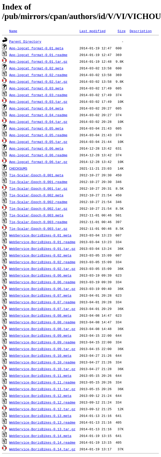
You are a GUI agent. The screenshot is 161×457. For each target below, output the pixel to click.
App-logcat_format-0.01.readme (38, 54)
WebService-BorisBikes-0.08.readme (42, 322)
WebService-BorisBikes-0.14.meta (40, 435)
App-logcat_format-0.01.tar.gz (38, 61)
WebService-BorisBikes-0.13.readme (42, 422)
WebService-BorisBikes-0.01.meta (40, 235)
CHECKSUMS (18, 168)
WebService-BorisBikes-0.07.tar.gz (42, 308)
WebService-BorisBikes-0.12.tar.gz (42, 409)
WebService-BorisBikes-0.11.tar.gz (42, 389)
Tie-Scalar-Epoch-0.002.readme (38, 201)
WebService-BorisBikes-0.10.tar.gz (42, 369)
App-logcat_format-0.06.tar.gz (38, 161)
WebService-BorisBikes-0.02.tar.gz (42, 268)
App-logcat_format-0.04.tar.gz (38, 121)
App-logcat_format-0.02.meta (36, 68)
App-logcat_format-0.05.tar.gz (38, 141)
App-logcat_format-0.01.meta (36, 48)
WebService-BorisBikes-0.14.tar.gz (42, 449)
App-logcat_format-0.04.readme (38, 115)
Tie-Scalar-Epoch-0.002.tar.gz (38, 208)
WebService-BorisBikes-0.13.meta (40, 415)
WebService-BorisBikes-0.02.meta (40, 255)
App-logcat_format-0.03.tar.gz (38, 101)
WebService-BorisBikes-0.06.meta (40, 275)
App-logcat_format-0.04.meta (36, 108)
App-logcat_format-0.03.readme (38, 95)
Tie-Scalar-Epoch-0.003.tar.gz (38, 228)
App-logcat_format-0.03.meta (36, 88)
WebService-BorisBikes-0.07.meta (40, 295)
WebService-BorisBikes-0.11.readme (42, 382)
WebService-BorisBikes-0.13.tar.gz (42, 429)
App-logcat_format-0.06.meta (36, 148)
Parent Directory (25, 41)
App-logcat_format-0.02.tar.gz (38, 81)
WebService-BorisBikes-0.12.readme (42, 402)
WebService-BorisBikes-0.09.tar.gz (42, 348)
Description (141, 31)
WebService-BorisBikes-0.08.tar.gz (42, 328)
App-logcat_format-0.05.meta (36, 128)
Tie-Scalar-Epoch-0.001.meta (36, 175)
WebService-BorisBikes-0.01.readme (42, 242)
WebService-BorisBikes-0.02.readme (42, 262)
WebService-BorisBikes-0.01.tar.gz (42, 248)
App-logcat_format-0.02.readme (38, 74)
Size (122, 31)
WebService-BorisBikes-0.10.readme (42, 362)
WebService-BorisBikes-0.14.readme (42, 442)
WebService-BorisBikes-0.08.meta (40, 315)
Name (13, 31)
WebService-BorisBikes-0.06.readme (42, 282)
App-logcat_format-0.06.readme (38, 155)
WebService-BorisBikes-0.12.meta (40, 395)
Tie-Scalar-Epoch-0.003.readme (38, 222)
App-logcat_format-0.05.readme (38, 135)
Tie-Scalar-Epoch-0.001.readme (38, 181)
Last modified (92, 31)
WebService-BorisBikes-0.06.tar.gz (42, 288)
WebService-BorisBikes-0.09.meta (40, 335)
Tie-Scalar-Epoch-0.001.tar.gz (38, 188)
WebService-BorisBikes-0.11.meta (40, 375)
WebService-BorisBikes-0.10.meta (40, 355)
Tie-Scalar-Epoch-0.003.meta (36, 215)
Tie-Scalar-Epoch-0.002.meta (36, 195)
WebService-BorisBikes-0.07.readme (42, 302)
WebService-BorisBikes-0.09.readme (42, 342)
